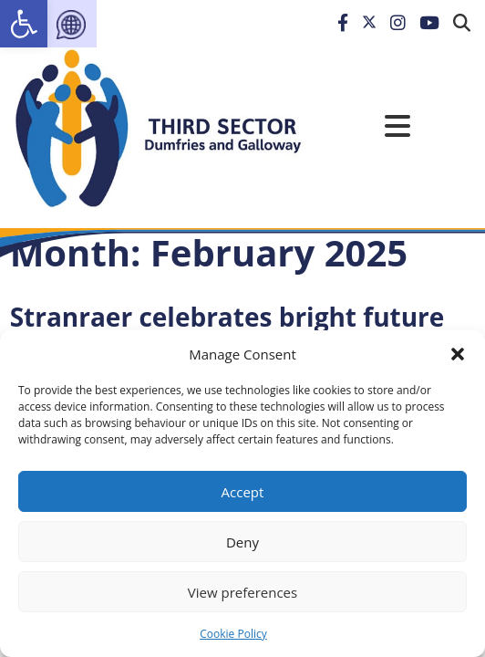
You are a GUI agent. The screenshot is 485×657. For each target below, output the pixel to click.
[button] (458, 354)
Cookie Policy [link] (233, 633)
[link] (23, 23)
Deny (242, 542)
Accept (243, 492)
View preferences (242, 592)
